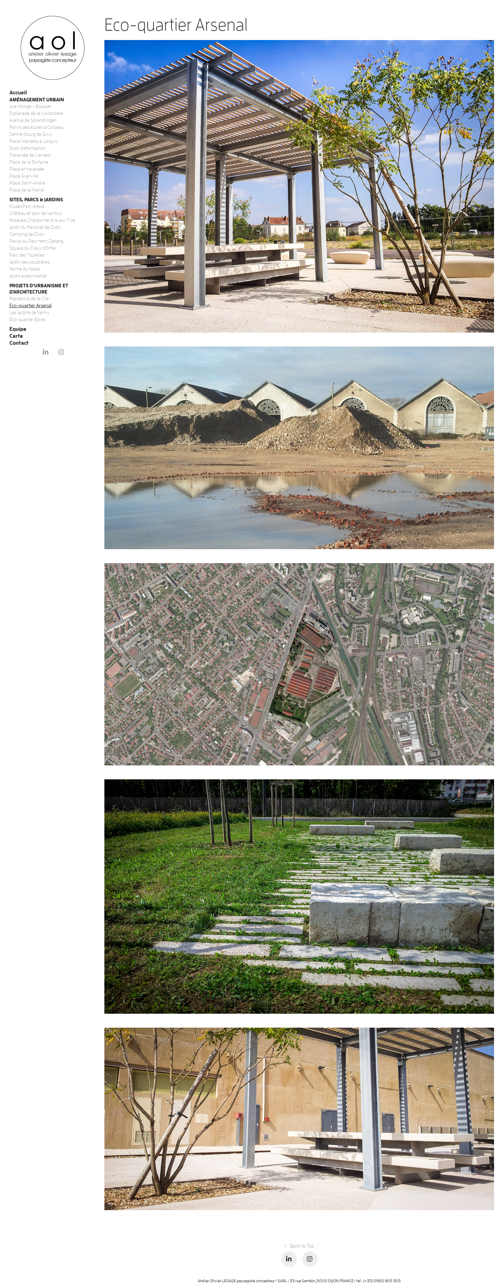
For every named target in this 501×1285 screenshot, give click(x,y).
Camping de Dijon (26, 234)
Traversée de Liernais (29, 155)
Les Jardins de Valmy (29, 312)
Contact (19, 342)
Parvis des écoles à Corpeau (36, 127)
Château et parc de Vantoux (36, 213)
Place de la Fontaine (28, 162)
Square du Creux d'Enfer (32, 248)
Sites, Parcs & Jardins (36, 199)
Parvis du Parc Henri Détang (36, 241)
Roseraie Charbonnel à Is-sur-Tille (42, 220)
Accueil (18, 92)
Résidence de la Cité (29, 298)
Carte (16, 335)
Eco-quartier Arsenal (30, 305)
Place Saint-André (27, 183)
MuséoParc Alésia (26, 206)
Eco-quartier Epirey (27, 319)
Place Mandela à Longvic (33, 141)
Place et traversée (26, 169)
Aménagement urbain (36, 99)
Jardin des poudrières (29, 262)
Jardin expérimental (28, 276)
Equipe (17, 328)
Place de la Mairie (26, 190)
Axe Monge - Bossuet (30, 106)
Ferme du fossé (24, 269)
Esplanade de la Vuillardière (36, 113)
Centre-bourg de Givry (30, 134)
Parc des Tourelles (27, 255)
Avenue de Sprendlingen (32, 120)
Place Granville (23, 176)
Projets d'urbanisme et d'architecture (38, 288)
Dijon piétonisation (27, 148)
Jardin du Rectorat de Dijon (35, 227)
